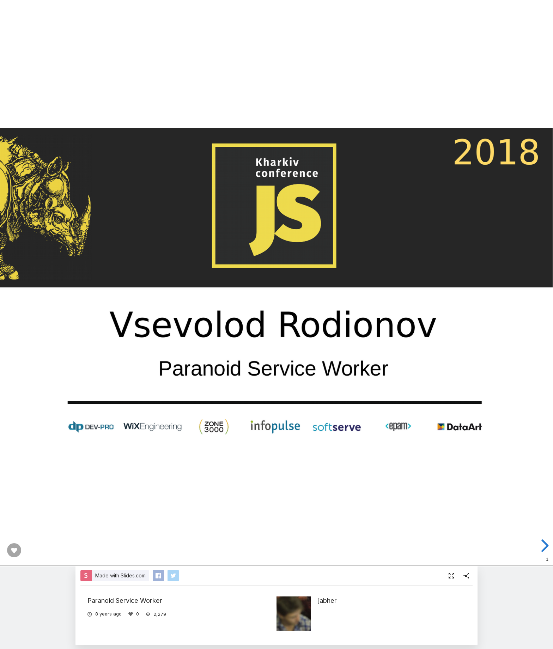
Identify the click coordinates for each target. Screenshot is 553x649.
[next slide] (543, 545)
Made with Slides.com (120, 575)
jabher (327, 600)
